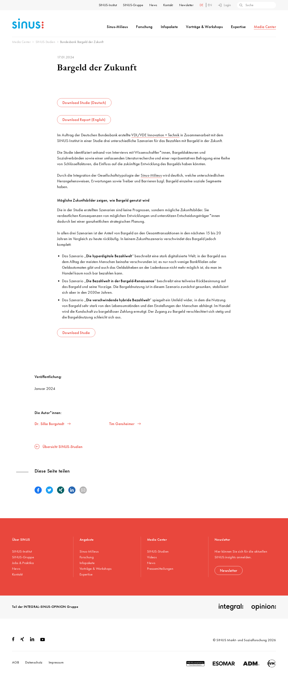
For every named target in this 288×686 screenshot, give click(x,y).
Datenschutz (34, 662)
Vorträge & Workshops (204, 26)
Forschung (144, 26)
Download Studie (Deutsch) (84, 102)
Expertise (238, 26)
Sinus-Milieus (117, 26)
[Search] (240, 5)
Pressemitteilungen (160, 568)
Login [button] (224, 5)
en (210, 5)
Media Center (265, 26)
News (153, 5)
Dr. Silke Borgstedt (53, 424)
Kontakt (168, 5)
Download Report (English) (84, 119)
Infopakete (169, 26)
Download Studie (76, 332)
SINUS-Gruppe (133, 5)
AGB (15, 662)
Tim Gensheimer (125, 424)
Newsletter (186, 5)
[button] (38, 490)
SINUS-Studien (158, 551)
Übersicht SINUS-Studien (59, 446)
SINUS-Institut (108, 5)
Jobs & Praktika (23, 563)
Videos (152, 557)
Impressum (56, 662)
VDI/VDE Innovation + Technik (155, 135)
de (202, 5)
